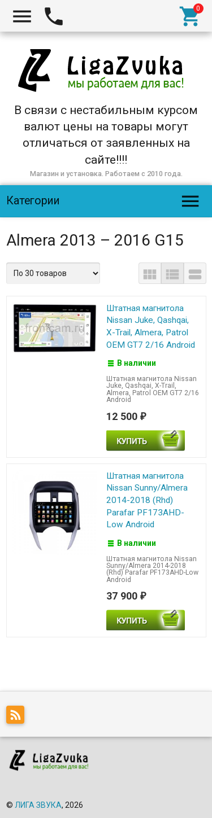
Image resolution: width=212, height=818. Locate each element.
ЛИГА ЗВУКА (38, 805)
